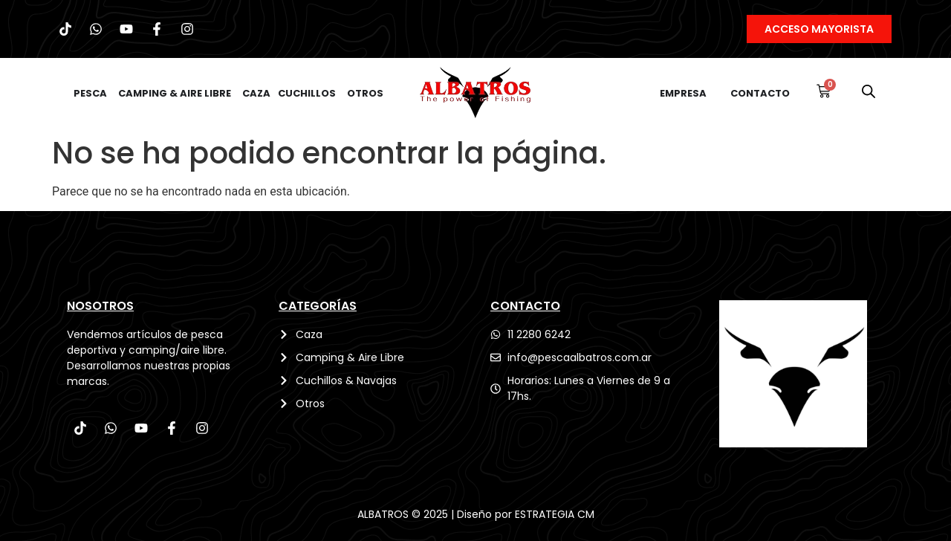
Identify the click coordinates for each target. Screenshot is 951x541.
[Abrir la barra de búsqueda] (868, 91)
